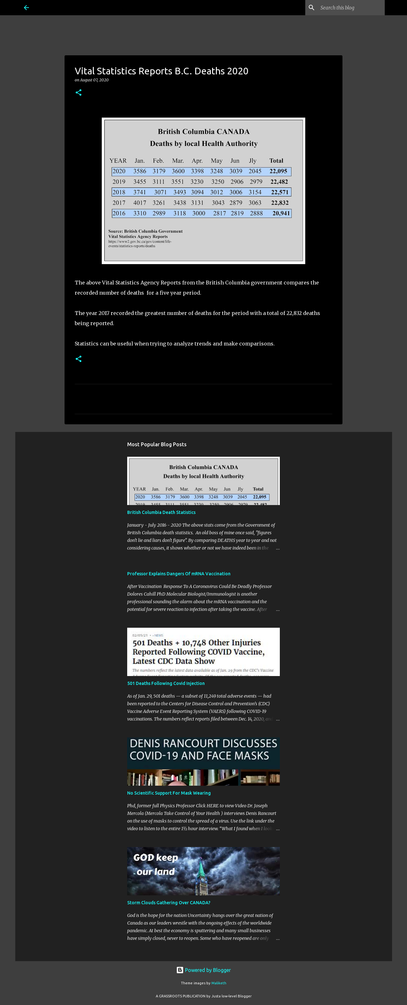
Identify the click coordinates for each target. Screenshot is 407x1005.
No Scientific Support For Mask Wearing (169, 793)
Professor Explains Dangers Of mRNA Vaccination (179, 573)
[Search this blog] (351, 7)
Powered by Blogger (203, 970)
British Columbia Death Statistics (161, 512)
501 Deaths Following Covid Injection (166, 683)
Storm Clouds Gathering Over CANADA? (168, 902)
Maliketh (218, 983)
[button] (78, 93)
